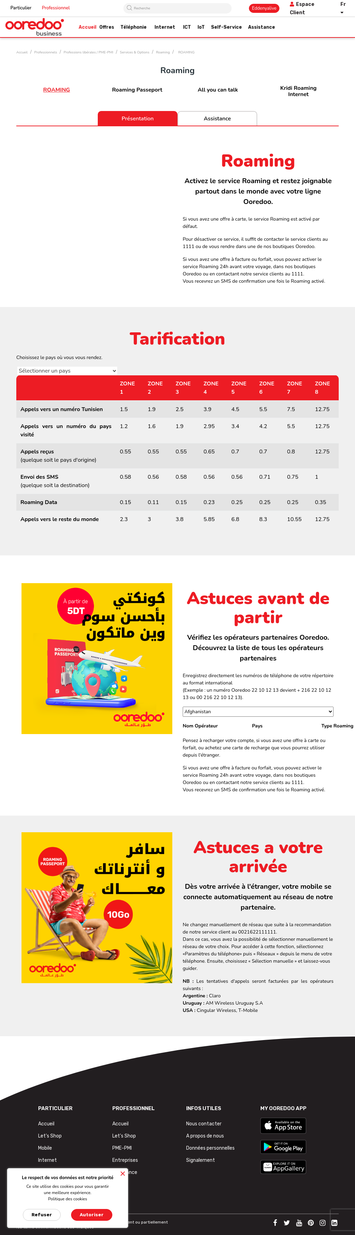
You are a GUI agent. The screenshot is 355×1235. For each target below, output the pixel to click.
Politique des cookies (67, 1199)
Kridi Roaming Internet (298, 91)
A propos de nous (205, 1136)
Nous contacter (204, 1124)
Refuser (42, 1214)
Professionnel (56, 8)
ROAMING (56, 90)
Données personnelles (210, 1148)
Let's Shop (50, 1136)
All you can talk (218, 90)
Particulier (21, 8)
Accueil (46, 1124)
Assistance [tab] (217, 118)
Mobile (45, 1148)
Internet (47, 1160)
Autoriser (92, 1214)
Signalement (200, 1160)
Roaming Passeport (137, 90)
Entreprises (125, 1160)
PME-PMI (122, 1148)
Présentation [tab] (138, 118)
